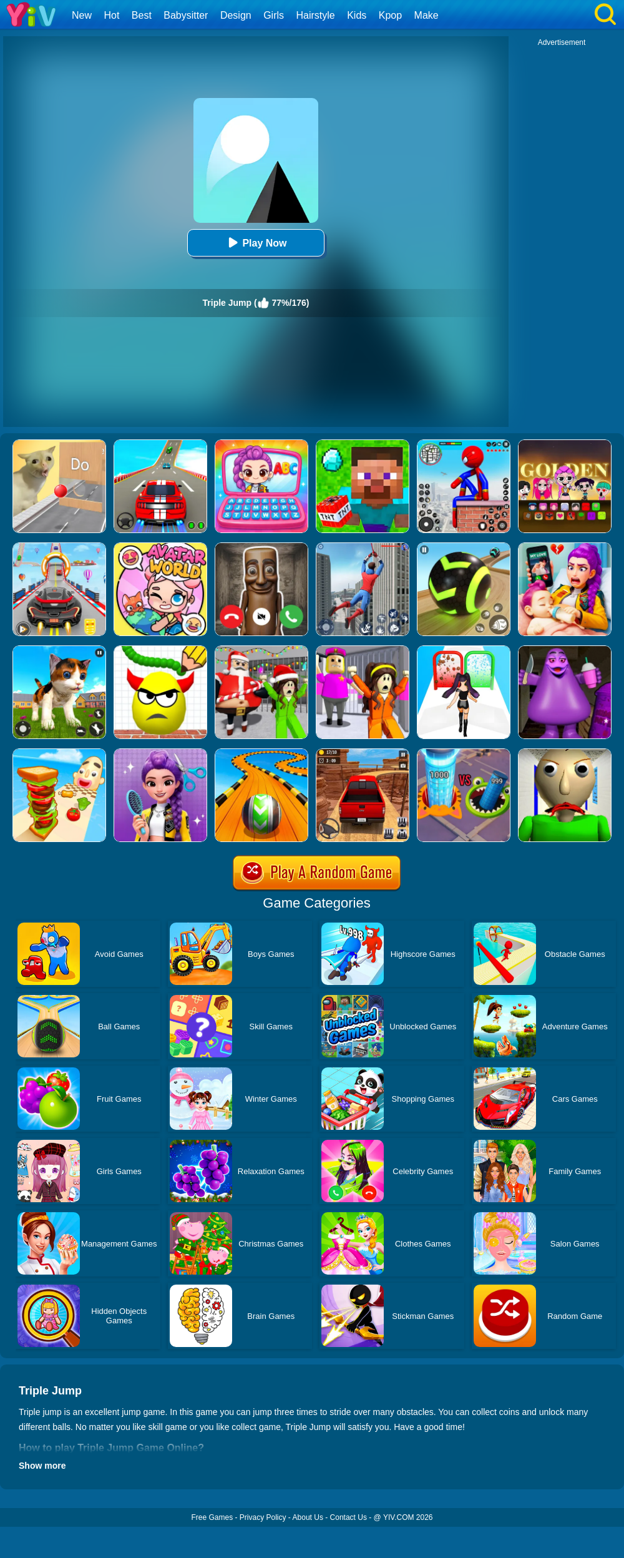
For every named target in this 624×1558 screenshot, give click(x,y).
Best (142, 15)
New (82, 15)
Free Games (212, 1517)
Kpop (390, 15)
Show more (42, 1466)
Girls (273, 15)
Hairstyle (315, 15)
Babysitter (185, 15)
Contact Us (348, 1517)
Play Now (255, 242)
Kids (356, 15)
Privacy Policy (263, 1517)
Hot (111, 15)
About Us (308, 1517)
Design (235, 15)
